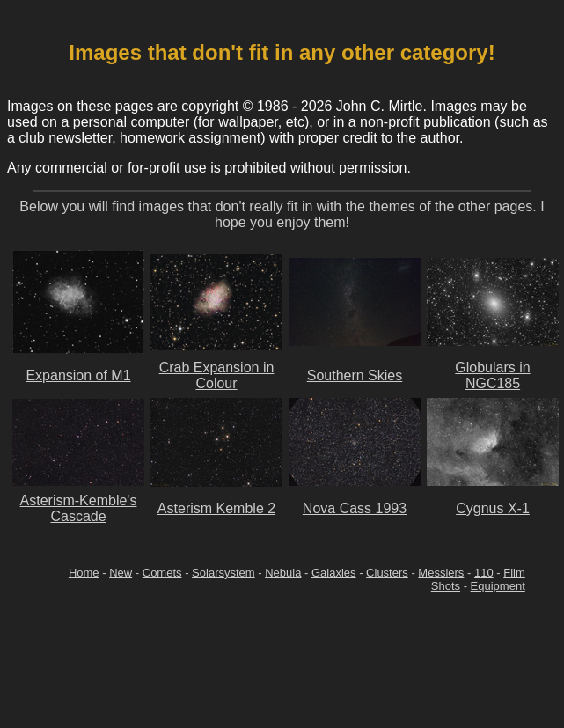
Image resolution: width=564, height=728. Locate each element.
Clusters (387, 572)
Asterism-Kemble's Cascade (78, 508)
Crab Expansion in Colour (217, 375)
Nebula (283, 572)
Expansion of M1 (78, 375)
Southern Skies (355, 375)
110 (484, 572)
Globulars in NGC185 (492, 375)
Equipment (498, 585)
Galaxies (333, 572)
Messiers (441, 572)
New (120, 572)
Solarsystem (223, 572)
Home (84, 572)
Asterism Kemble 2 (216, 508)
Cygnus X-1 (493, 508)
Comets (162, 572)
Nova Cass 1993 (355, 508)
